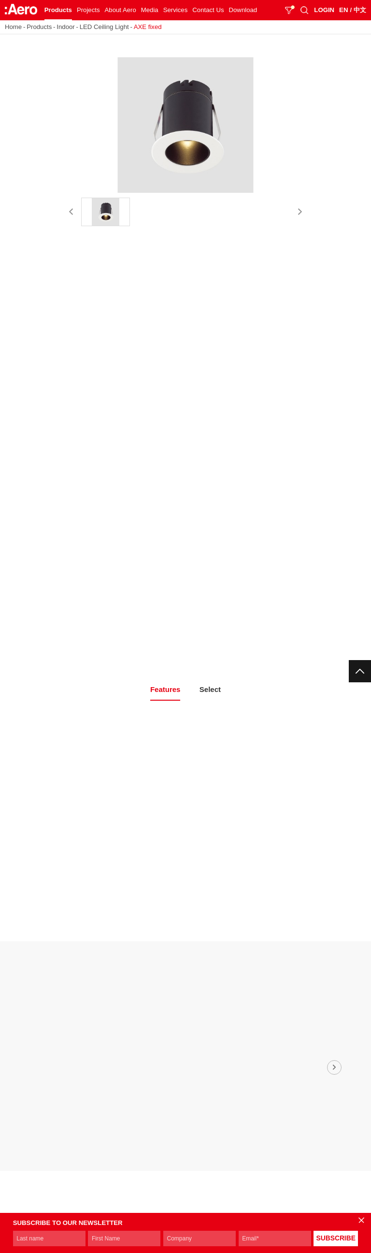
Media (149, 10)
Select (210, 689)
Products (58, 10)
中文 (360, 10)
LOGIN (324, 10)
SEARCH (305, 10)
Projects (88, 10)
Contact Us (208, 10)
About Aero (120, 10)
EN (343, 10)
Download (243, 10)
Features (165, 689)
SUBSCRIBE (336, 1238)
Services (175, 10)
